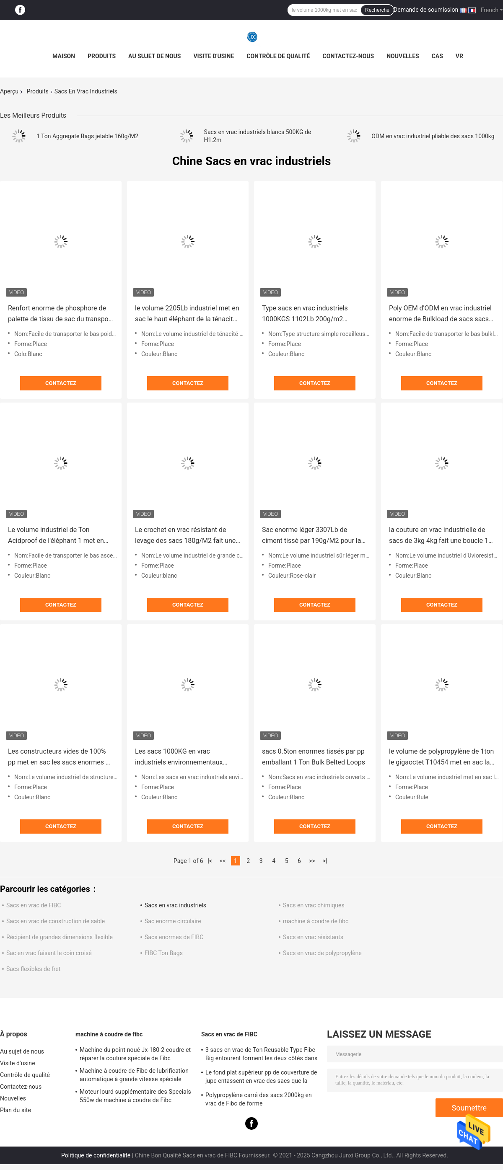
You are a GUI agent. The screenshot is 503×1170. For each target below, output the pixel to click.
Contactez (60, 383)
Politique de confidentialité (95, 1155)
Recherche (377, 10)
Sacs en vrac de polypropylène (322, 953)
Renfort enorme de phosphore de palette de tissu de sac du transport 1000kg (60, 314)
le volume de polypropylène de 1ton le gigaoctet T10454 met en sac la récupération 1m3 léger (441, 757)
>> (312, 860)
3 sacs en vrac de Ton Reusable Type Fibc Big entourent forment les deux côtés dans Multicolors (261, 1055)
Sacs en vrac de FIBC (33, 905)
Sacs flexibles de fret (33, 969)
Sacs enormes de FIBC (174, 937)
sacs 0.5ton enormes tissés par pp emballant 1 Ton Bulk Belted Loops (313, 756)
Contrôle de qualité (278, 56)
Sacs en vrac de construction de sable (55, 921)
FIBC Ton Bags (164, 953)
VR (459, 56)
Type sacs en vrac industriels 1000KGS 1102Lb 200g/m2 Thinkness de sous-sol (305, 314)
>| (325, 860)
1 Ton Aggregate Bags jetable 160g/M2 (87, 136)
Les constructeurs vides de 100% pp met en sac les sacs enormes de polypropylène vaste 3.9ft (60, 757)
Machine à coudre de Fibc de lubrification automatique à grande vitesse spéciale (134, 1074)
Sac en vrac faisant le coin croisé (49, 953)
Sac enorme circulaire (173, 921)
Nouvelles (402, 56)
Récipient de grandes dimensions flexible (59, 937)
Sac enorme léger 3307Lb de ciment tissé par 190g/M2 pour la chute (311, 536)
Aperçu (9, 91)
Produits (102, 56)
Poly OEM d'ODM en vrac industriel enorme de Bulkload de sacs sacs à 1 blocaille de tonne (441, 314)
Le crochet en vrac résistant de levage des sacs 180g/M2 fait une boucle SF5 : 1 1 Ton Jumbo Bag (185, 536)
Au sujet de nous (154, 56)
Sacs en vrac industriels (175, 905)
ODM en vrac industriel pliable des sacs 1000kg (432, 136)
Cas (437, 56)
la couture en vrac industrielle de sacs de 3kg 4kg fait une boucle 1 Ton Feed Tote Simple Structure (438, 536)
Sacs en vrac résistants (313, 937)
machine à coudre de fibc (315, 921)
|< (209, 860)
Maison (63, 56)
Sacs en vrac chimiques (314, 905)
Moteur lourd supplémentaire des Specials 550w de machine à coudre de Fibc (135, 1095)
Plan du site (15, 1110)
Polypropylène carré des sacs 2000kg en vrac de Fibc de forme (258, 1099)
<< (223, 860)
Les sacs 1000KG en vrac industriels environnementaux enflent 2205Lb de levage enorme (184, 757)
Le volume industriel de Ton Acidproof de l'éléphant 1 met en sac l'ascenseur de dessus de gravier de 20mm (56, 536)
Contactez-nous (348, 56)
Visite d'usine (213, 56)
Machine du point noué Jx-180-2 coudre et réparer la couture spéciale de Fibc (135, 1054)
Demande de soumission (426, 9)
